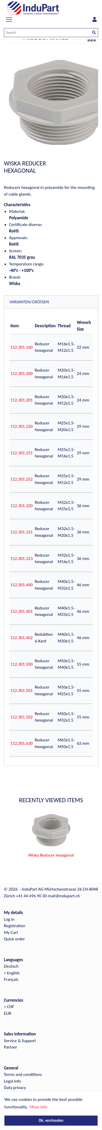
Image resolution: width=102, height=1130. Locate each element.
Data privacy (15, 1087)
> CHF (9, 1006)
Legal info (12, 1081)
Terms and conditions (23, 1074)
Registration (14, 925)
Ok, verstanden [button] (51, 1120)
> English (12, 973)
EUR (7, 1013)
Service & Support (20, 1040)
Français (11, 979)
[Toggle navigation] (9, 19)
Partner (10, 1047)
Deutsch (11, 966)
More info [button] (38, 1107)
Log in (9, 919)
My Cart (11, 932)
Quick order (14, 939)
